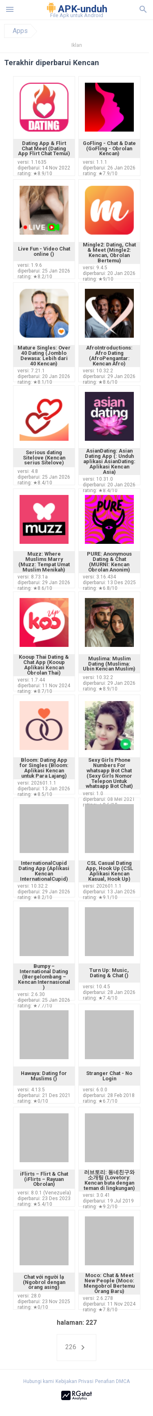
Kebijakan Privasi (74, 1381)
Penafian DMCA (112, 1381)
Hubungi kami (38, 1381)
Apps (20, 31)
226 (76, 1347)
